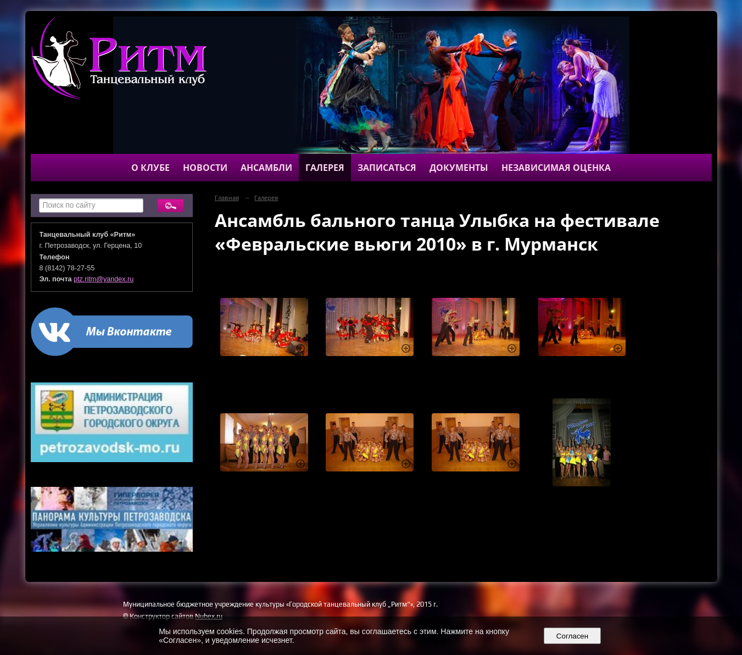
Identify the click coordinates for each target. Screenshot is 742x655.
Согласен (572, 636)
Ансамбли (266, 168)
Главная (227, 198)
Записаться (387, 168)
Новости (205, 168)
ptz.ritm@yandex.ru (103, 279)
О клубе (150, 168)
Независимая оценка (556, 168)
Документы (458, 168)
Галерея (324, 168)
